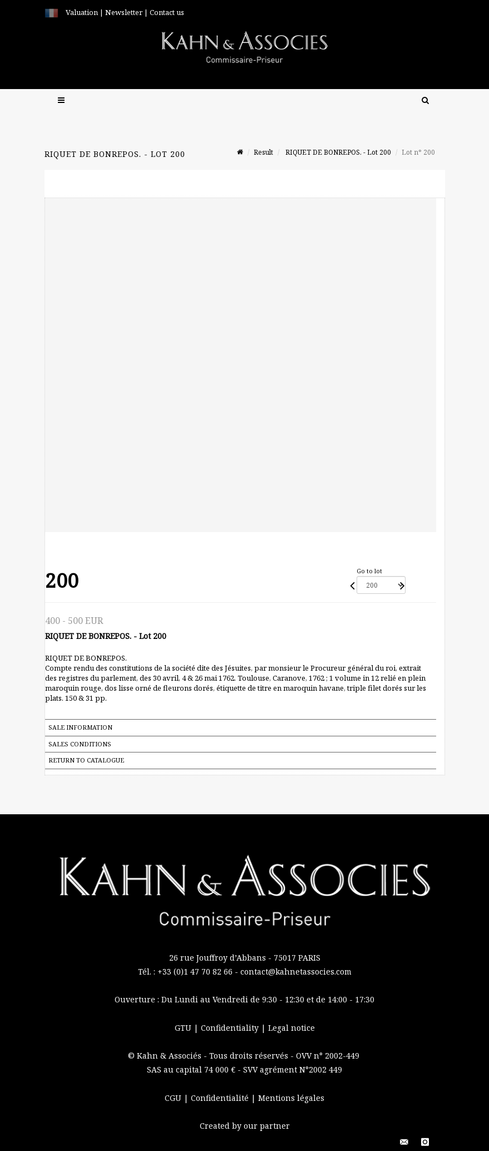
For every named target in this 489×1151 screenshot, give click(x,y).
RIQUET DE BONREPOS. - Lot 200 (337, 152)
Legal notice (291, 1027)
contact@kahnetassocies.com (296, 971)
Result (263, 152)
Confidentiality (231, 1027)
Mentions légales (291, 1098)
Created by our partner (245, 1125)
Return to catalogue (86, 760)
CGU (174, 1098)
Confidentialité (221, 1098)
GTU (184, 1027)
